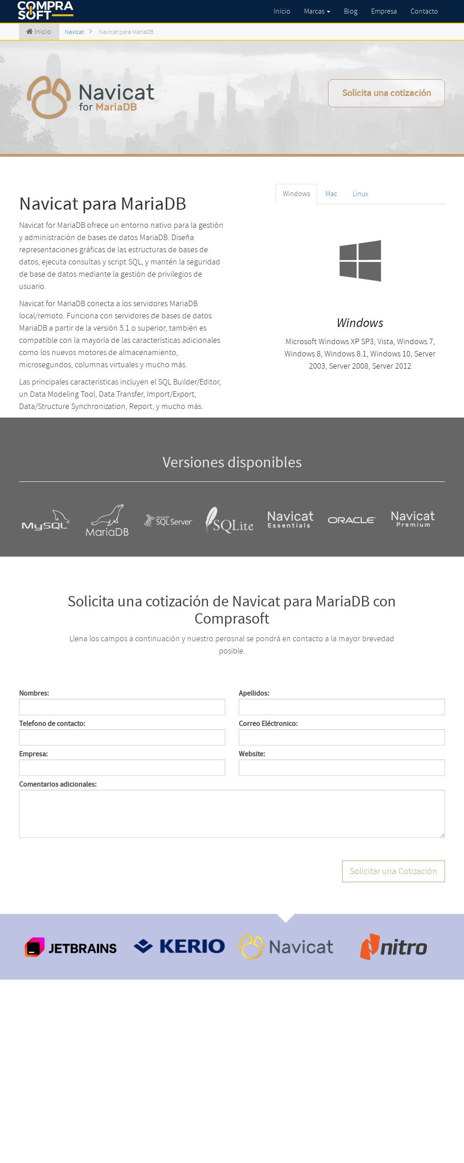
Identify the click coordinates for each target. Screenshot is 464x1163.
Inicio (282, 11)
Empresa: (33, 754)
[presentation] (88, 878)
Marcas (317, 11)
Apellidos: (254, 693)
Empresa (384, 11)
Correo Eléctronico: (268, 723)
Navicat (74, 32)
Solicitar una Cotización (393, 871)
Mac (331, 193)
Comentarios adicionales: (58, 784)
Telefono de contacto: (52, 723)
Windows (296, 193)
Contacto (424, 11)
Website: (252, 754)
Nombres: (34, 693)
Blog (351, 11)
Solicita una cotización (386, 93)
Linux (360, 193)
